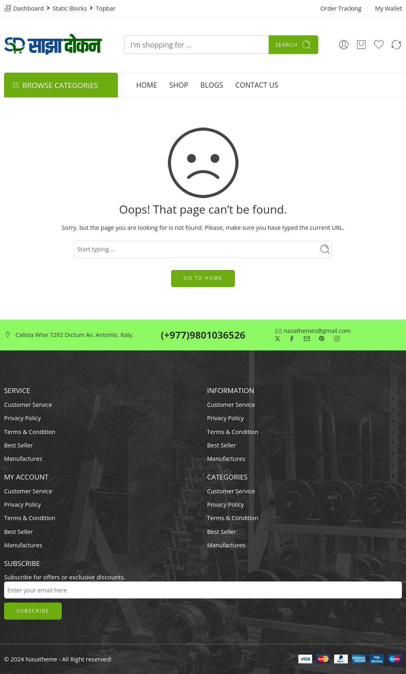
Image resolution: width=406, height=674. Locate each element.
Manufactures (23, 458)
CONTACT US (256, 85)
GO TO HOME (203, 277)
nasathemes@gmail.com (317, 331)
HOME (146, 85)
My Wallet (388, 8)
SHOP (178, 85)
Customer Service (28, 404)
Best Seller (18, 445)
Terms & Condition (29, 432)
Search (293, 45)
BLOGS (211, 85)
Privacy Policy (22, 418)
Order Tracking (340, 8)
